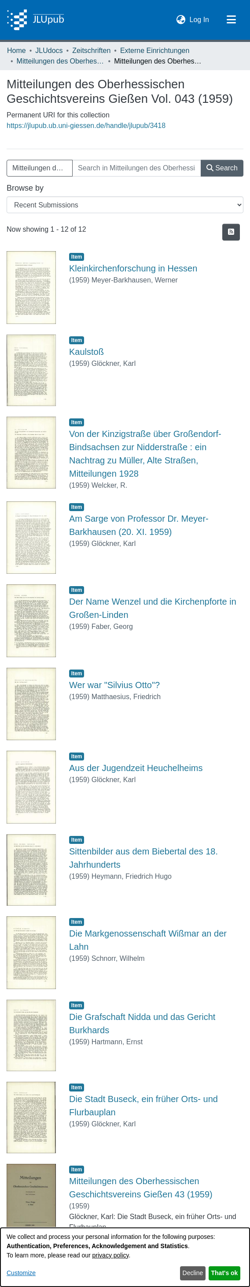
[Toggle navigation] (231, 19)
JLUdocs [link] (48, 50)
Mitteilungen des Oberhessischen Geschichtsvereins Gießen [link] (61, 61)
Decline (193, 1272)
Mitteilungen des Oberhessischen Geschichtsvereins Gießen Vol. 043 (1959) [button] (42, 168)
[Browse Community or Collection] (125, 204)
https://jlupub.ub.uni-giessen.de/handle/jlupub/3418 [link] (86, 125)
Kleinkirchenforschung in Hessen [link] (133, 268)
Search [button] (222, 168)
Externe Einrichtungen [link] (154, 50)
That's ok (224, 1272)
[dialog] (125, 1257)
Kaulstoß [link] (86, 352)
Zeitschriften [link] (91, 50)
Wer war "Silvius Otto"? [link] (114, 685)
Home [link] (16, 50)
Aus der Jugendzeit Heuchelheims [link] (136, 768)
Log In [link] (200, 18)
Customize (21, 1272)
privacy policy (110, 1255)
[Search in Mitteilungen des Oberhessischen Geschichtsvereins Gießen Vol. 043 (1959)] (136, 168)
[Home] (35, 20)
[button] (181, 19)
